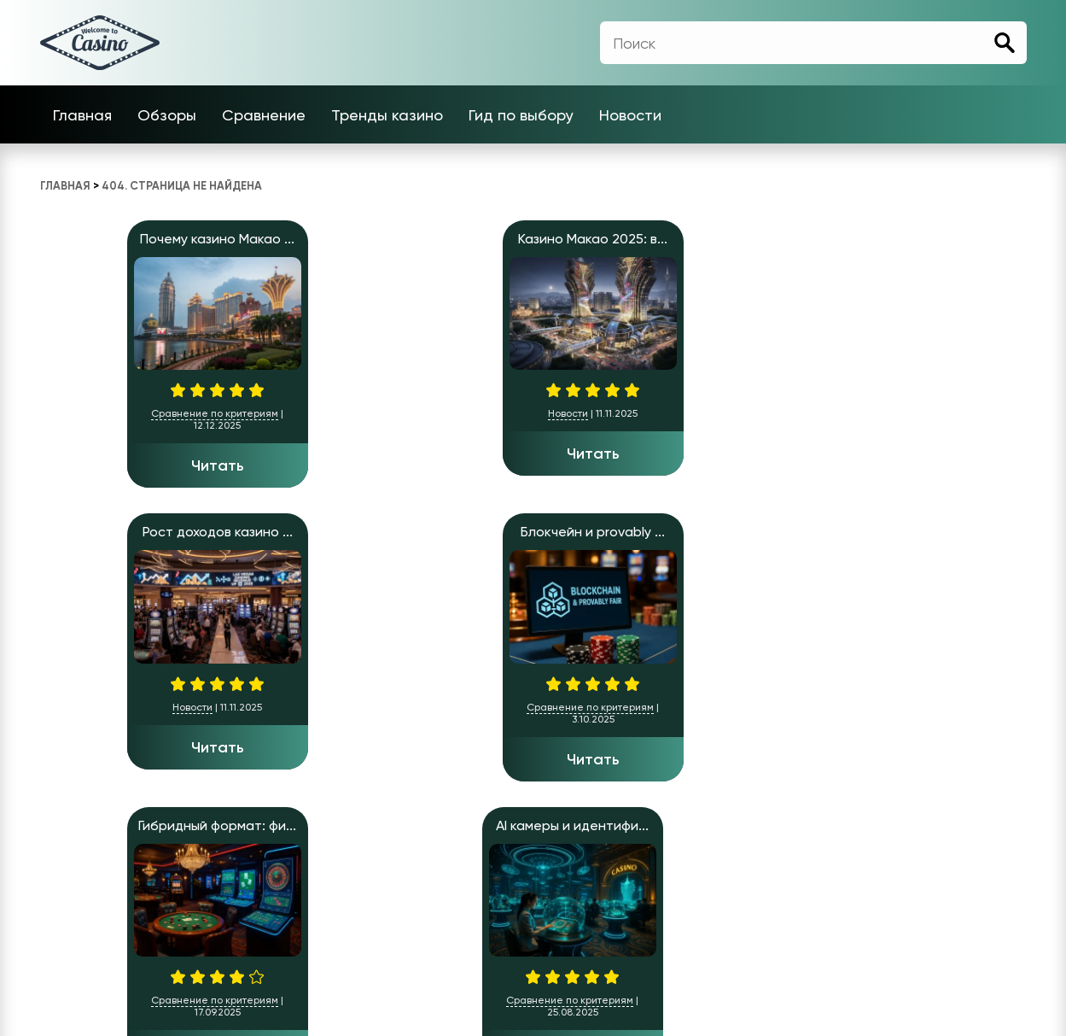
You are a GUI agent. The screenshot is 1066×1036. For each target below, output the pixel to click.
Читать (130, 465)
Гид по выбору (521, 115)
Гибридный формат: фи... (936, 239)
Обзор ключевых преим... (332, 532)
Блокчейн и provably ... (734, 239)
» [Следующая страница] (90, 830)
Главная (82, 115)
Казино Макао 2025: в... (331, 239)
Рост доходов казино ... (533, 239)
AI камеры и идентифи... (130, 532)
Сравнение (264, 115)
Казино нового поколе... (533, 532)
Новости (630, 115)
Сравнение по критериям (127, 413)
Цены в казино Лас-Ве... (936, 532)
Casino (577, 972)
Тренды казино (387, 115)
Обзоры (166, 115)
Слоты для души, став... (734, 532)
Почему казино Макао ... (130, 239)
